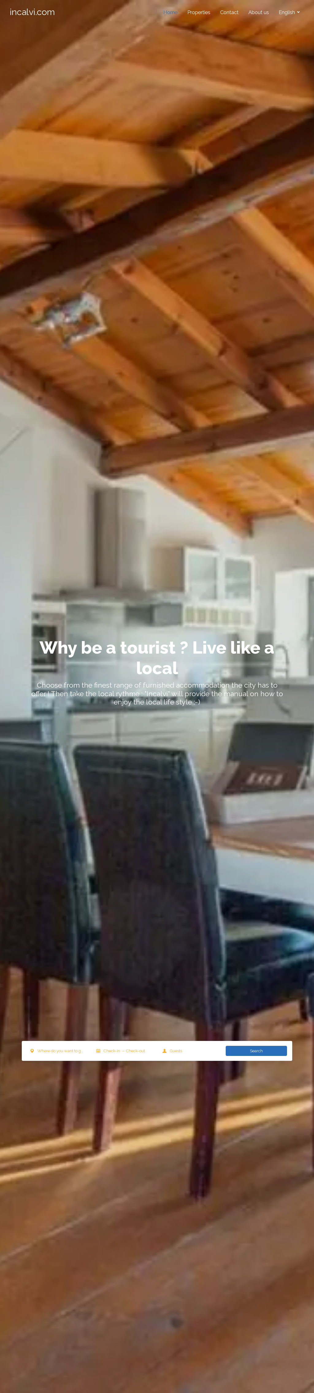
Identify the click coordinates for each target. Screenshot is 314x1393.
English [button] (287, 12)
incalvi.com (32, 12)
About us (258, 12)
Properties (198, 12)
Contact (229, 12)
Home (170, 12)
